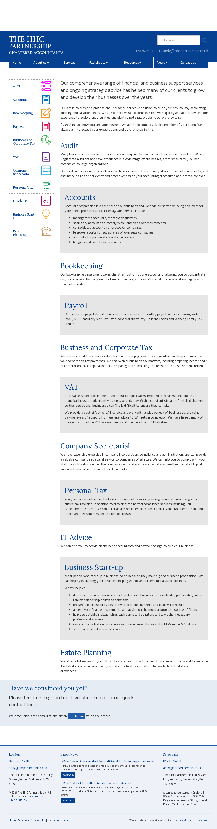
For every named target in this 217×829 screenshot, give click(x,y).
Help (65, 820)
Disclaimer (53, 820)
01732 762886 (172, 761)
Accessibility (38, 820)
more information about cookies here (189, 820)
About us (41, 31)
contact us (77, 716)
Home (16, 31)
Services (69, 31)
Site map (23, 820)
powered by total (26, 798)
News (162, 31)
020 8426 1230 (147, 20)
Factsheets (98, 31)
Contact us (188, 31)
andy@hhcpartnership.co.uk (185, 20)
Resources (132, 31)
